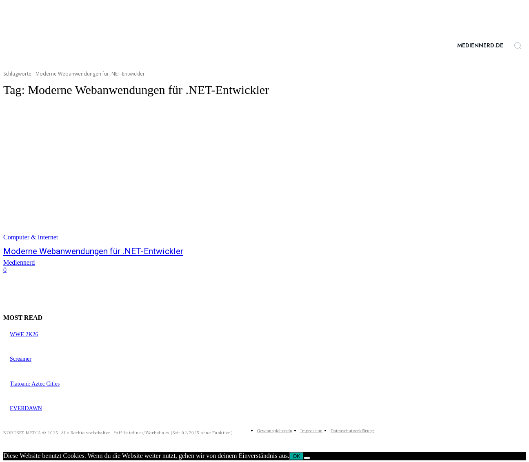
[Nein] (307, 458)
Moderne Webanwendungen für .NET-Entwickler (93, 251)
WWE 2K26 (24, 334)
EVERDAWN (26, 408)
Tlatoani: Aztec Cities (35, 384)
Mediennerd (19, 262)
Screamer (20, 359)
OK (296, 456)
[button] (517, 45)
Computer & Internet (30, 237)
